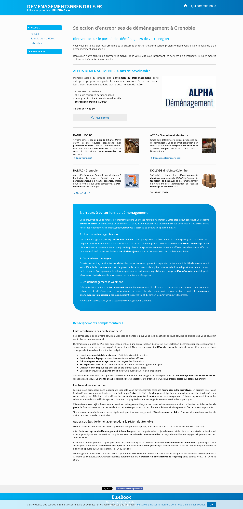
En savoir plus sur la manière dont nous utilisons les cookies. (171, 504)
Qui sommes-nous (203, 6)
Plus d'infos (102, 117)
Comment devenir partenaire (129, 489)
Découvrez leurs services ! (167, 157)
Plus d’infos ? (82, 193)
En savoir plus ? (83, 157)
